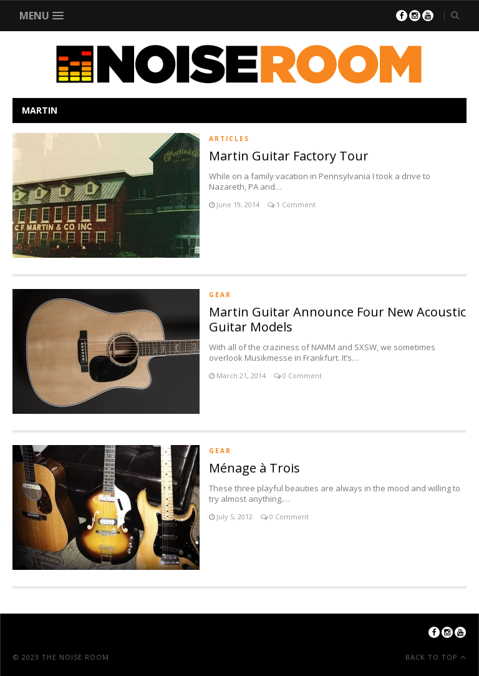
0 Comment (301, 375)
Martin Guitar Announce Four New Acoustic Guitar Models (337, 319)
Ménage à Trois (254, 467)
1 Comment (295, 204)
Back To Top (432, 657)
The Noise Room (75, 657)
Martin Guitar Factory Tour (289, 155)
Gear (220, 294)
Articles (229, 138)
